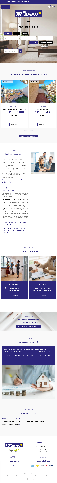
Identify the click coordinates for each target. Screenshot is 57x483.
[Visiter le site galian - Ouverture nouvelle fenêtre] (47, 466)
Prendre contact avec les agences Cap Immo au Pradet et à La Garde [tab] (16, 230)
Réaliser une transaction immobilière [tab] (14, 189)
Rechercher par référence (11, 48)
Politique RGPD (44, 475)
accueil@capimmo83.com (43, 452)
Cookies (51, 475)
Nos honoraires (10, 475)
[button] (30, 132)
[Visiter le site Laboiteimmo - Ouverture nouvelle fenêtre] (31, 479)
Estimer (25, 33)
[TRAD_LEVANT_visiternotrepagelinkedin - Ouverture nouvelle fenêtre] (14, 466)
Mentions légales (29, 475)
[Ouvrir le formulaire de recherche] (33, 42)
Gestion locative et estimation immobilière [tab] (15, 223)
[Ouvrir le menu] (5, 7)
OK (20, 51)
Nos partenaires (19, 475)
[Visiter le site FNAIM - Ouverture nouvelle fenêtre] (37, 466)
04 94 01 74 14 (41, 449)
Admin (36, 475)
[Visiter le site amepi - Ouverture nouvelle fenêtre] (32, 466)
